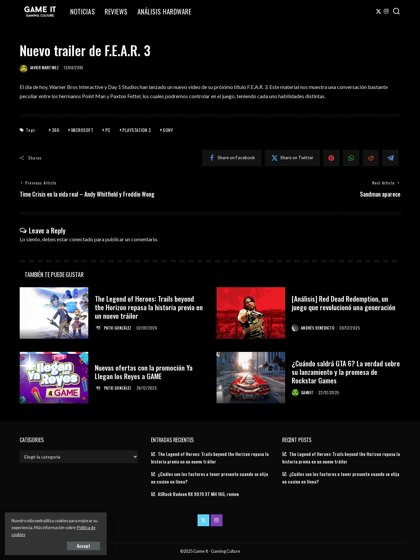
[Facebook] (232, 158)
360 (55, 129)
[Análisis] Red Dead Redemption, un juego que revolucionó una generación (343, 302)
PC (108, 129)
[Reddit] (371, 158)
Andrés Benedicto (318, 328)
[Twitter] (378, 11)
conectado (81, 239)
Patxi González (118, 328)
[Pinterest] (331, 158)
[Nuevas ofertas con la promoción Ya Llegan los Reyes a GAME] (54, 377)
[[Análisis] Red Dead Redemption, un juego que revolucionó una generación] (251, 313)
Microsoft (82, 129)
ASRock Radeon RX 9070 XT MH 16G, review (198, 494)
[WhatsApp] (351, 158)
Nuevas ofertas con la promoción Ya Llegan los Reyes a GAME (144, 371)
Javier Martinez (44, 67)
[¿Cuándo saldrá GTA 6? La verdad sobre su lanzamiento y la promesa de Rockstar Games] (251, 377)
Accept (80, 545)
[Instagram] (386, 11)
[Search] (396, 11)
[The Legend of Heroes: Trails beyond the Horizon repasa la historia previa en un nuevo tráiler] (54, 313)
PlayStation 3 (136, 129)
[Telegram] (390, 158)
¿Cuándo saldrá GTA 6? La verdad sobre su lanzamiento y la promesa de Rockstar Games (346, 372)
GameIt (307, 392)
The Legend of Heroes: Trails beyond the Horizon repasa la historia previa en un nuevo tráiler (149, 307)
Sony (168, 129)
